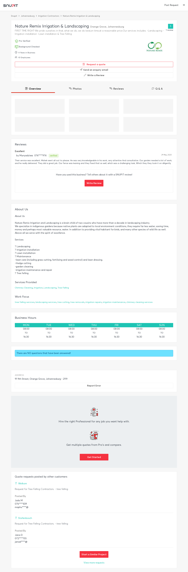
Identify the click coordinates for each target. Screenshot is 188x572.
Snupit (14, 16)
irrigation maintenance (114, 302)
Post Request (171, 5)
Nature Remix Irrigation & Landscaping (81, 16)
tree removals (77, 302)
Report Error (94, 385)
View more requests (94, 562)
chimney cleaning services (139, 302)
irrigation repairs (93, 302)
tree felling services (25, 302)
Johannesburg (28, 16)
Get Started (94, 457)
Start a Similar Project (94, 554)
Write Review (94, 183)
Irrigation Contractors (48, 16)
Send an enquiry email (94, 69)
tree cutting (63, 302)
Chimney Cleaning (24, 288)
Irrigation (38, 288)
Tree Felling (63, 288)
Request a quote (94, 64)
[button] (184, 5)
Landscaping (50, 288)
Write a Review (94, 75)
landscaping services (46, 302)
